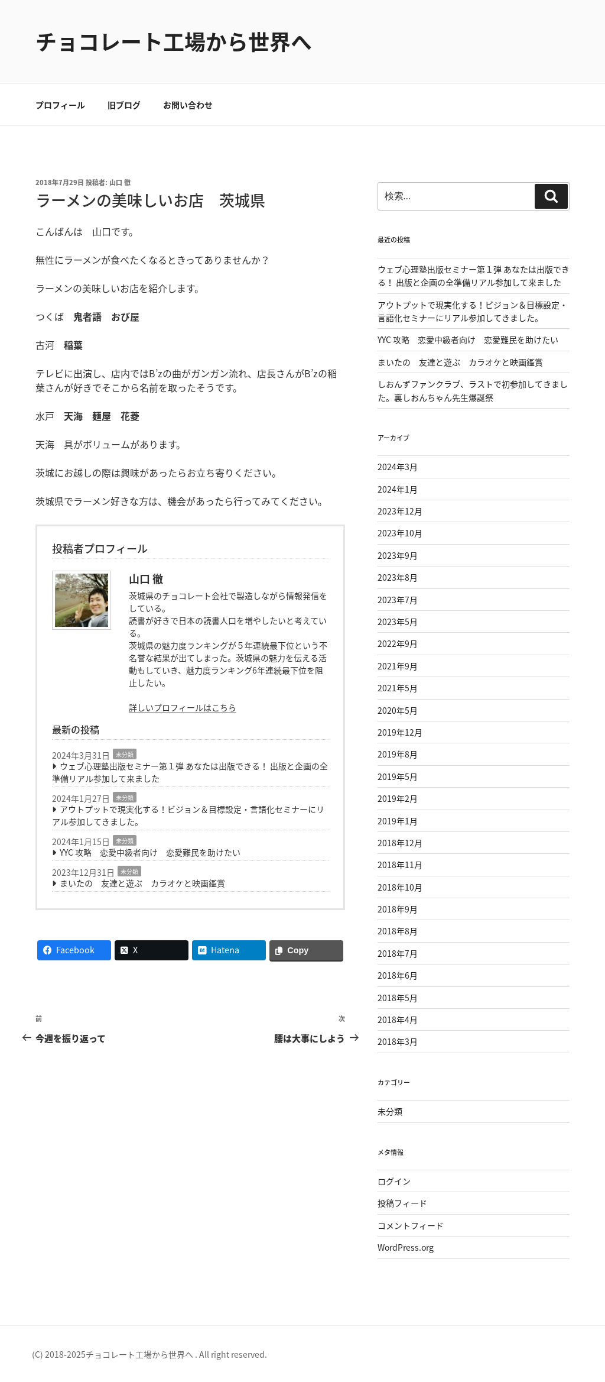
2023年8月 (398, 577)
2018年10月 (400, 887)
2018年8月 (398, 931)
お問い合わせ (188, 105)
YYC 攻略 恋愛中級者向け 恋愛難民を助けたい (150, 852)
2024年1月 (398, 489)
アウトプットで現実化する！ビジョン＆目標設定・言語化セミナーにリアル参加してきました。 (188, 815)
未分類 (125, 754)
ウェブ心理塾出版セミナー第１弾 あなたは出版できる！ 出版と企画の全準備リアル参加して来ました (190, 772)
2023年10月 (400, 533)
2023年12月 (400, 511)
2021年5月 (398, 688)
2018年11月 (400, 864)
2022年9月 (398, 643)
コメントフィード (411, 1225)
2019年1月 (398, 821)
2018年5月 (398, 998)
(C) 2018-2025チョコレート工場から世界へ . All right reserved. (149, 1354)
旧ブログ (124, 105)
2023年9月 (398, 555)
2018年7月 (398, 953)
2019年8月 (398, 754)
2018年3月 (398, 1041)
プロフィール (60, 105)
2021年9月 (398, 666)
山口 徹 (120, 182)
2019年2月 (398, 798)
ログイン (394, 1181)
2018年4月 (398, 1019)
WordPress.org (406, 1247)
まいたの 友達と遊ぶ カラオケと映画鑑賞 (142, 883)
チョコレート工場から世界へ (173, 41)
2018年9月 (398, 909)
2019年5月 (398, 776)
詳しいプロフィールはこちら (182, 707)
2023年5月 (398, 621)
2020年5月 (398, 710)
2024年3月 (398, 466)
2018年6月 (398, 975)
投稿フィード (402, 1203)
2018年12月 (400, 843)
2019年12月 (400, 732)
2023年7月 (398, 600)
